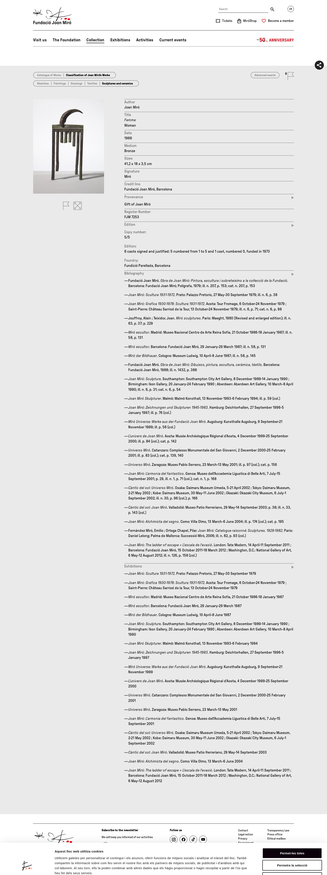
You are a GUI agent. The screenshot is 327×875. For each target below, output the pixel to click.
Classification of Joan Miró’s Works (88, 75)
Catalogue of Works (49, 75)
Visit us (40, 40)
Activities (144, 40)
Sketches (43, 83)
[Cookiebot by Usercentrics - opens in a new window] (27, 867)
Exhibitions (120, 40)
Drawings (76, 83)
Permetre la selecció (292, 839)
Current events (172, 40)
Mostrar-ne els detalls (71, 867)
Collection (95, 40)
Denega (292, 851)
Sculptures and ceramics (117, 83)
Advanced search (265, 75)
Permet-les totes (292, 827)
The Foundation (66, 40)
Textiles (92, 83)
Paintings (60, 83)
